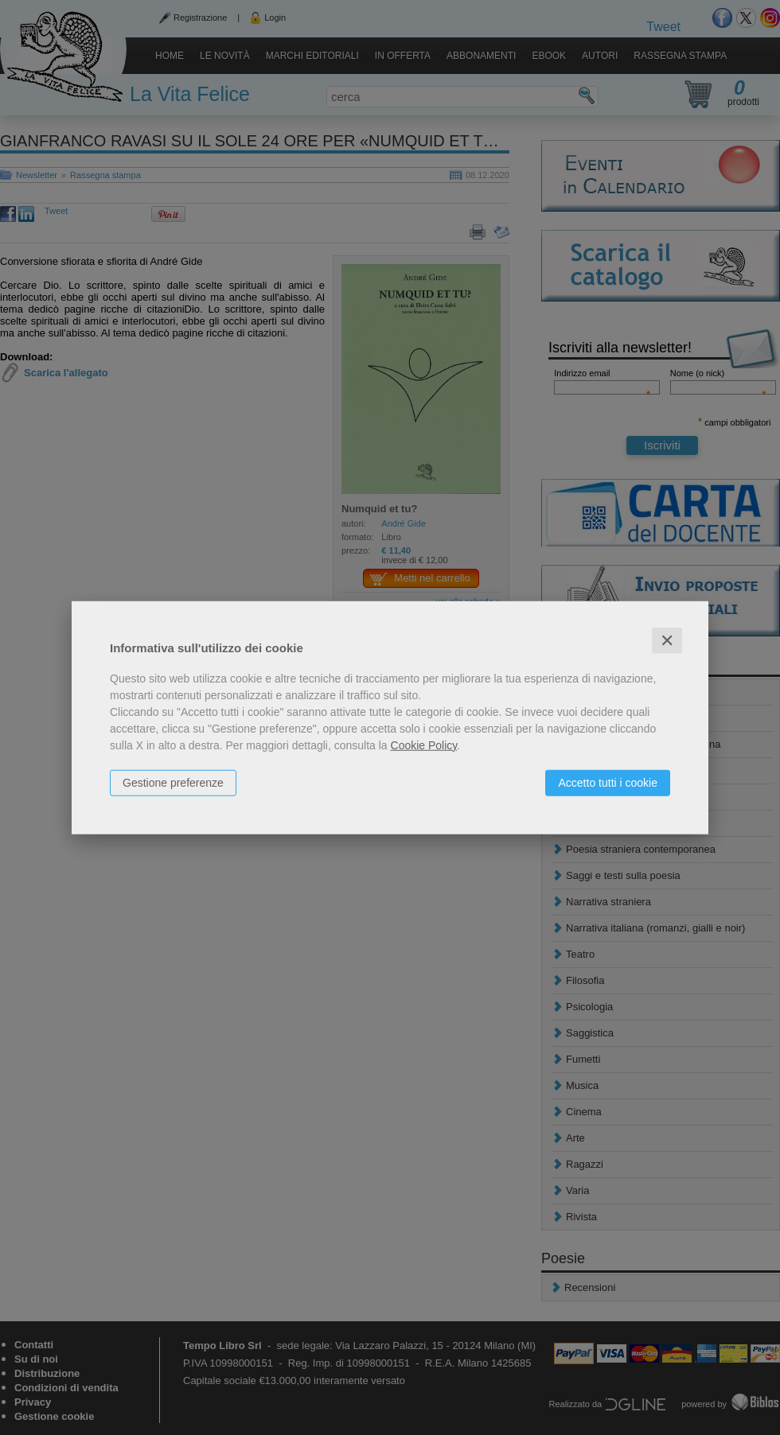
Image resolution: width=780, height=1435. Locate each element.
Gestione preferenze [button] (173, 782)
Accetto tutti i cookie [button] (607, 782)
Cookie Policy (424, 744)
